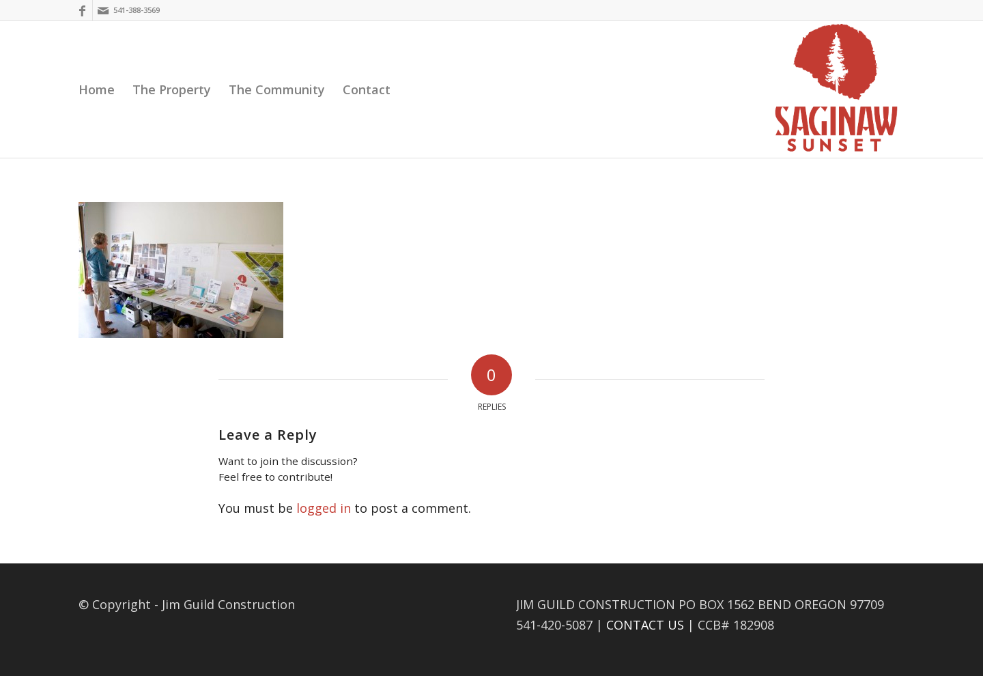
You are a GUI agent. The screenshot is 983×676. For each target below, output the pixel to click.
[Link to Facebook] (82, 10)
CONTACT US (645, 625)
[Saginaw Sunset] (836, 89)
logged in (323, 508)
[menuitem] (97, 89)
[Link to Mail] (103, 10)
